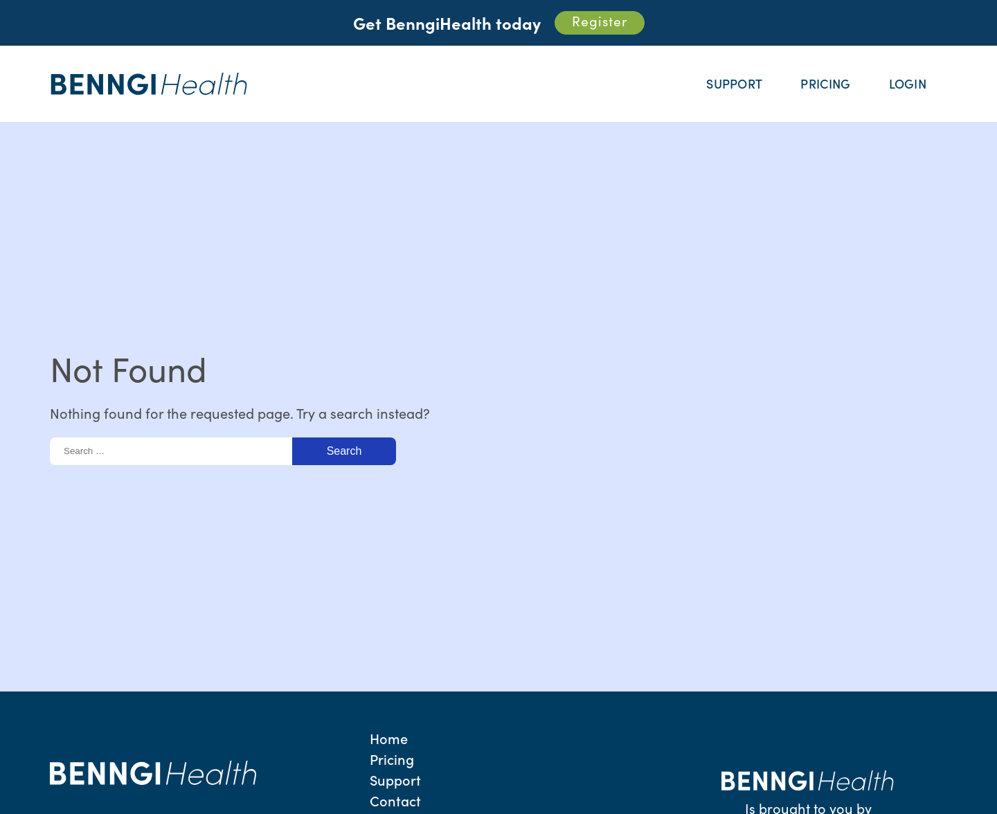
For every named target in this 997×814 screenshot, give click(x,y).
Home (389, 738)
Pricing (825, 83)
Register (599, 21)
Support (734, 83)
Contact (395, 800)
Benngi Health (149, 84)
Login (908, 83)
